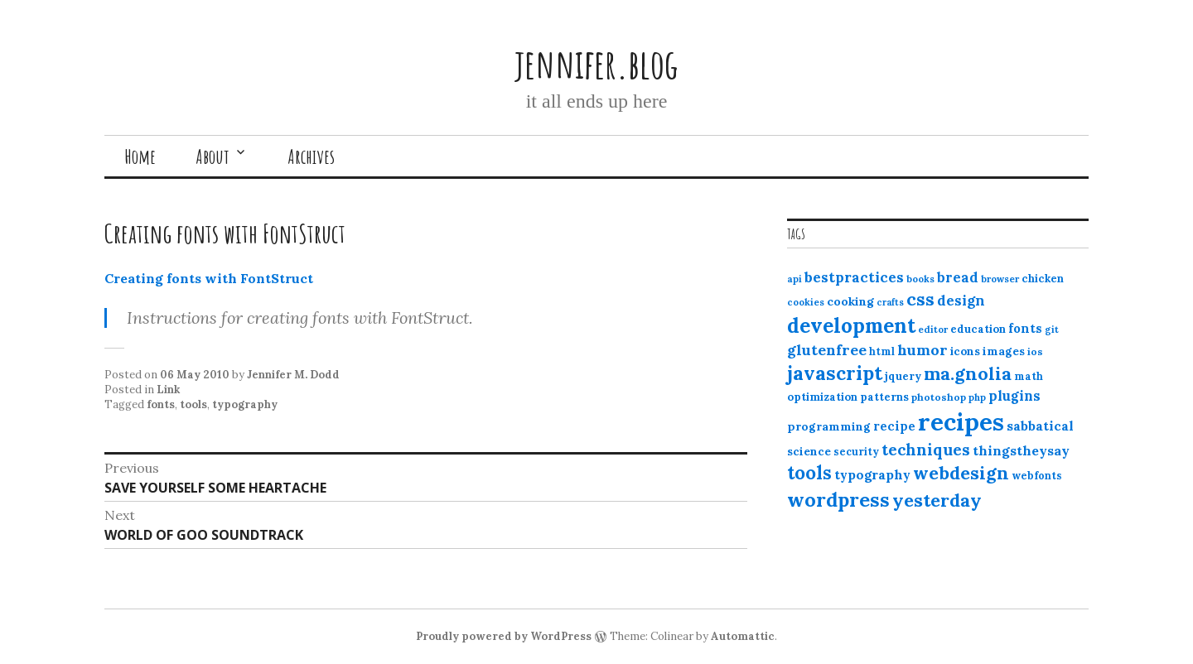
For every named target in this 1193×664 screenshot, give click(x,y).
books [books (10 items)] (920, 279)
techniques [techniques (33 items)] (925, 450)
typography (245, 404)
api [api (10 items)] (794, 279)
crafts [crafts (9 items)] (890, 302)
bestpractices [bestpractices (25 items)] (854, 277)
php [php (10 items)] (977, 397)
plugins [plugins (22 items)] (1014, 395)
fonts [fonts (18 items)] (1025, 328)
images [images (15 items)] (1004, 351)
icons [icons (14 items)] (965, 351)
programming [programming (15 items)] (829, 426)
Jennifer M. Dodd (293, 375)
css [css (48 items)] (920, 299)
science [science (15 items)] (809, 451)
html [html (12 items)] (882, 351)
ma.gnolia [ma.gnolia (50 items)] (968, 373)
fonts (161, 404)
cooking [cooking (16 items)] (850, 301)
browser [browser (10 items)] (1000, 279)
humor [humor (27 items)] (922, 349)
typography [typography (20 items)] (872, 474)
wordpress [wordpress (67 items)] (838, 499)
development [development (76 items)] (851, 325)
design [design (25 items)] (961, 300)
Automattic (743, 636)
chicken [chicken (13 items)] (1043, 279)
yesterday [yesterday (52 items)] (937, 500)
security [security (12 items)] (856, 451)
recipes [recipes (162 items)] (961, 421)
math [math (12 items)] (1028, 376)
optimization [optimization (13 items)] (822, 397)
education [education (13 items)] (978, 329)
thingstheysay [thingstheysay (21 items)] (1021, 450)
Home (140, 156)
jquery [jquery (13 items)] (903, 376)
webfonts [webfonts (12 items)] (1037, 475)
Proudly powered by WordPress (504, 636)
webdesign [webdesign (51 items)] (961, 472)
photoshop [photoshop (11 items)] (938, 397)
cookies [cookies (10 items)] (805, 302)
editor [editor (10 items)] (933, 329)
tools (193, 404)
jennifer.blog (596, 63)
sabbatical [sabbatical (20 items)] (1040, 425)
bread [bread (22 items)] (957, 277)
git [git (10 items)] (1052, 329)
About (212, 156)
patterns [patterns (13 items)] (884, 397)
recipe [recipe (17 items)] (894, 426)
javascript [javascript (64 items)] (834, 373)
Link (168, 390)
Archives (311, 156)
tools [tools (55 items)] (809, 472)
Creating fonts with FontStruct (208, 278)
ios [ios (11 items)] (1035, 351)
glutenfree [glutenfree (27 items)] (827, 349)
